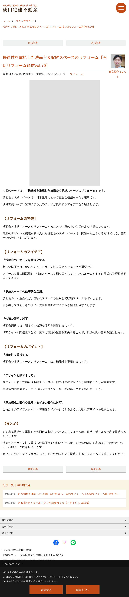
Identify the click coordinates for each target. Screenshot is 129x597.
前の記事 (33, 42)
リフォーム (77, 73)
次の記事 (96, 42)
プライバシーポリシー (47, 576)
